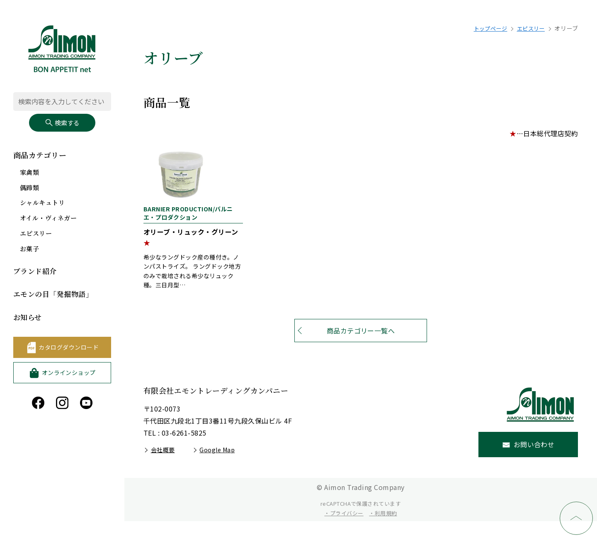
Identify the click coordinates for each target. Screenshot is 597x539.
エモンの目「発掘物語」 (55, 294)
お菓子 (30, 250)
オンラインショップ (69, 373)
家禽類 (30, 173)
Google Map (217, 467)
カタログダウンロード (69, 348)
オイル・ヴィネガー (50, 219)
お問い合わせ (534, 462)
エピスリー (37, 234)
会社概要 (163, 467)
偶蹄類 (30, 189)
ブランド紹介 (36, 272)
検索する (62, 123)
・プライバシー (343, 531)
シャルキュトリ (44, 204)
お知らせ (28, 317)
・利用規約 (383, 531)
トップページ (486, 28)
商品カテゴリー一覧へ (361, 348)
